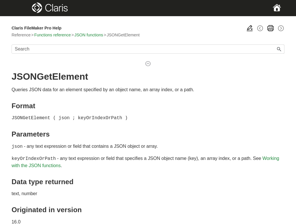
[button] (279, 49)
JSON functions (88, 35)
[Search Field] (148, 49)
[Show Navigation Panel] (25, 8)
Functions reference (52, 35)
